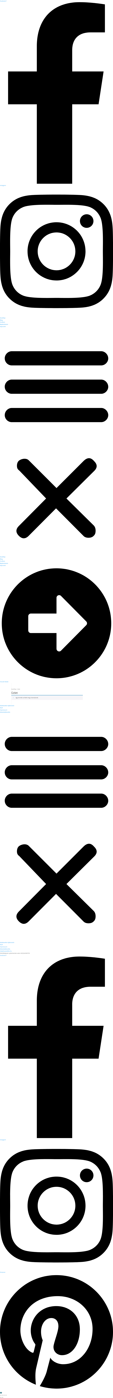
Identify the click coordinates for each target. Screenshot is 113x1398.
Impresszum (3, 710)
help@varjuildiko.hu (6, 951)
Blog (1, 320)
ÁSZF (1, 708)
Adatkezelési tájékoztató (7, 705)
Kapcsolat (3, 326)
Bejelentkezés (4, 324)
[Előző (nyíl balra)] (0, 1397)
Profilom (2, 322)
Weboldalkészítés (5, 712)
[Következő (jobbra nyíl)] (2, 1397)
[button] (56, 442)
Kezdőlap (2, 318)
